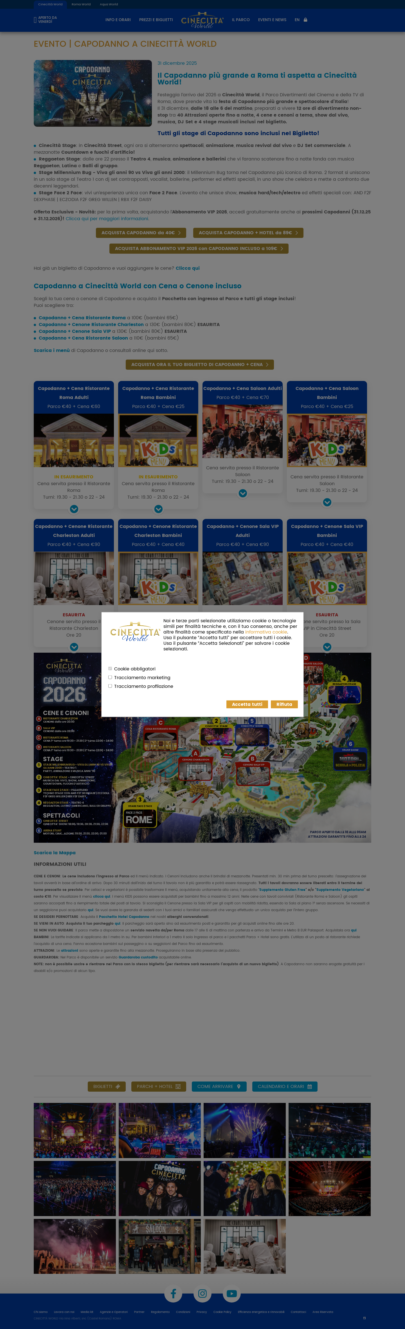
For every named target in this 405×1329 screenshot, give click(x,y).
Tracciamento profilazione (143, 686)
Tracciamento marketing (142, 677)
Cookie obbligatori (135, 669)
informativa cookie (266, 632)
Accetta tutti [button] (247, 704)
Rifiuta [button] (284, 704)
